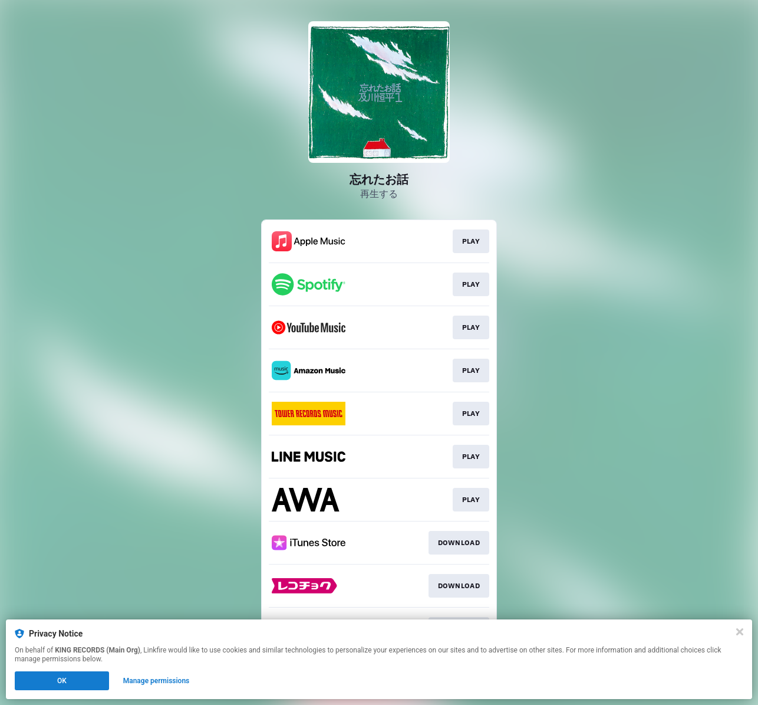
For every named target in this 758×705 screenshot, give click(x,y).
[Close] (739, 631)
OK (62, 681)
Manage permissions (156, 681)
